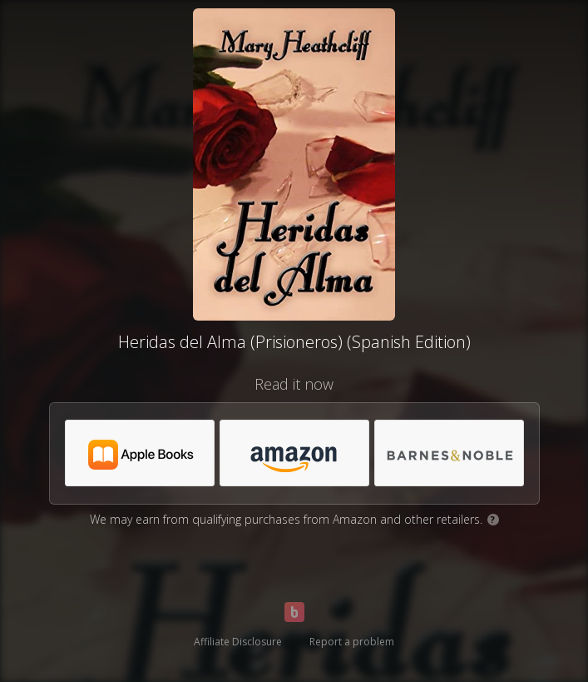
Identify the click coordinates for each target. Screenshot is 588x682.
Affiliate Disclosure (238, 642)
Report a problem (351, 642)
